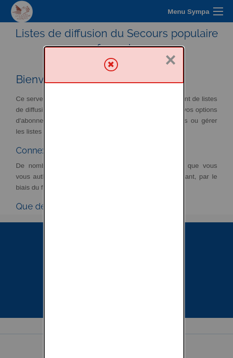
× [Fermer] (170, 13)
